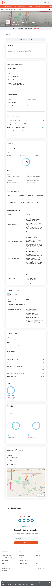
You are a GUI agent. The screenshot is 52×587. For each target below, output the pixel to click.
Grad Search (22, 558)
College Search (22, 555)
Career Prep (5, 560)
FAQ (37, 560)
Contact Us (38, 558)
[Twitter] (19, 520)
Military (4, 563)
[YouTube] (28, 520)
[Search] (45, 2)
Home (2, 6)
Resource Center (23, 563)
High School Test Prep (7, 566)
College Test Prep (6, 555)
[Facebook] (24, 520)
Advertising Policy (40, 568)
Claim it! (36, 28)
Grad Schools (8, 6)
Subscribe (26, 543)
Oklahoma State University (20, 6)
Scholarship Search (23, 560)
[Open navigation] (48, 2)
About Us (38, 555)
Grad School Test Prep (7, 558)
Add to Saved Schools (26, 39)
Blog (37, 563)
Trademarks (39, 566)
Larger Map (40, 494)
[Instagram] (32, 520)
